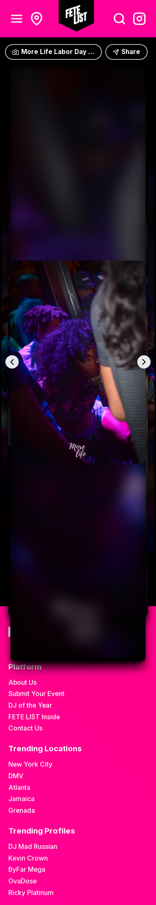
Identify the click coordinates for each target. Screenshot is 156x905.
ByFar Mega (26, 869)
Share (126, 52)
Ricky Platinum (31, 893)
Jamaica (21, 799)
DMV (15, 776)
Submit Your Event (36, 694)
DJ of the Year (30, 705)
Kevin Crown (28, 858)
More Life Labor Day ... (53, 52)
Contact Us (25, 728)
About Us (22, 682)
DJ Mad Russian (32, 847)
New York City (30, 764)
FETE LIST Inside (34, 717)
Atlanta (19, 788)
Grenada (21, 810)
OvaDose (22, 881)
